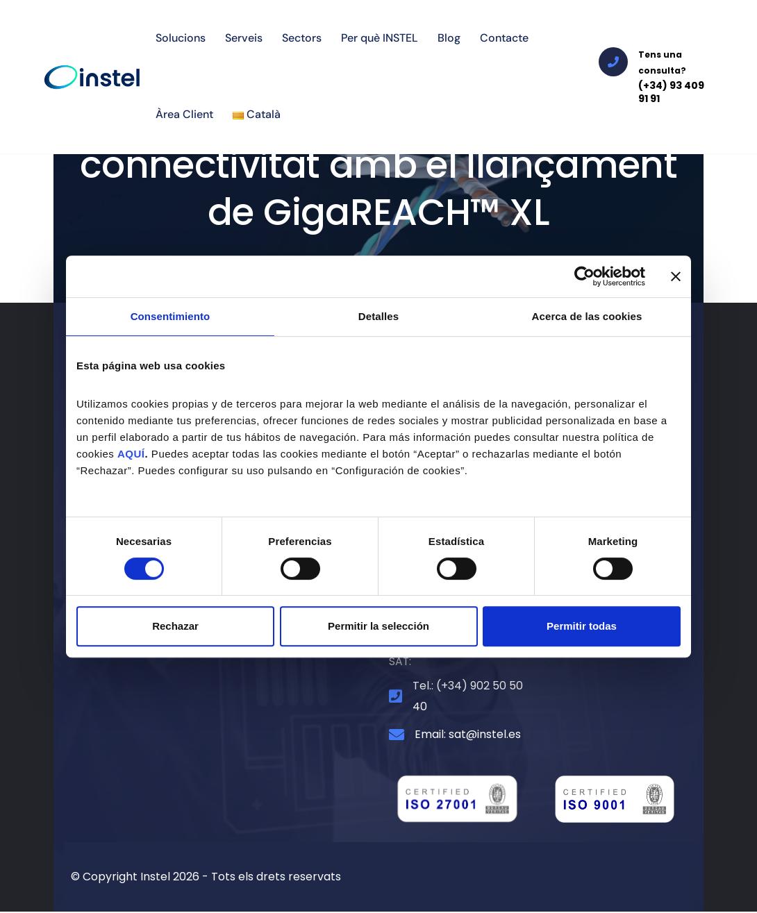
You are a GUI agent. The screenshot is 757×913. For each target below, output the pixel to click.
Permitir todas (582, 626)
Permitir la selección (378, 626)
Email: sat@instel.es (468, 736)
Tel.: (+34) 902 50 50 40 (468, 697)
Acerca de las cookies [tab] (587, 316)
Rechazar (175, 626)
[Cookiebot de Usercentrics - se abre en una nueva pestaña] (584, 276)
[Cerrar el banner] (676, 276)
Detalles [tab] (378, 316)
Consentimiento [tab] (170, 316)
